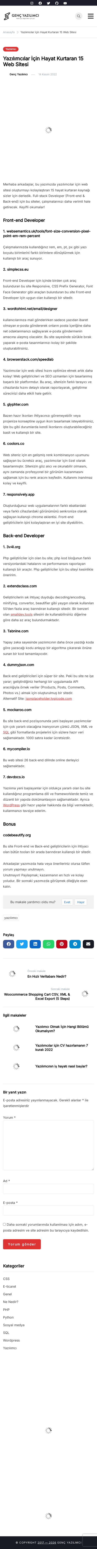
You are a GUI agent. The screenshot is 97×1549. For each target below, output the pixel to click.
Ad (6, 1181)
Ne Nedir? (10, 1302)
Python (8, 1317)
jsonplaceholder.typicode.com (49, 698)
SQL (6, 732)
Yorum (9, 1117)
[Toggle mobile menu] (90, 16)
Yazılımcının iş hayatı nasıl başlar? (61, 1066)
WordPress (11, 805)
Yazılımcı (10, 49)
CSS (6, 1279)
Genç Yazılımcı (19, 74)
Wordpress (11, 1340)
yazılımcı (11, 918)
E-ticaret (9, 1286)
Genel (7, 1294)
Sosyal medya (14, 1325)
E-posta (10, 1203)
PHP (6, 1310)
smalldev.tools (21, 614)
